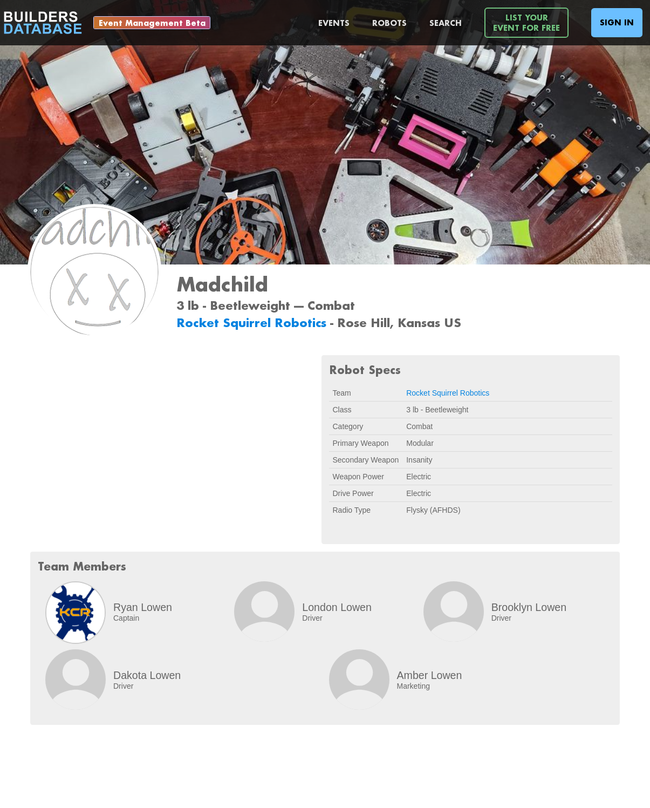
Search (445, 23)
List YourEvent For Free (526, 22)
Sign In (617, 22)
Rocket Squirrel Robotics (253, 322)
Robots (389, 23)
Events (334, 23)
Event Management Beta (152, 23)
